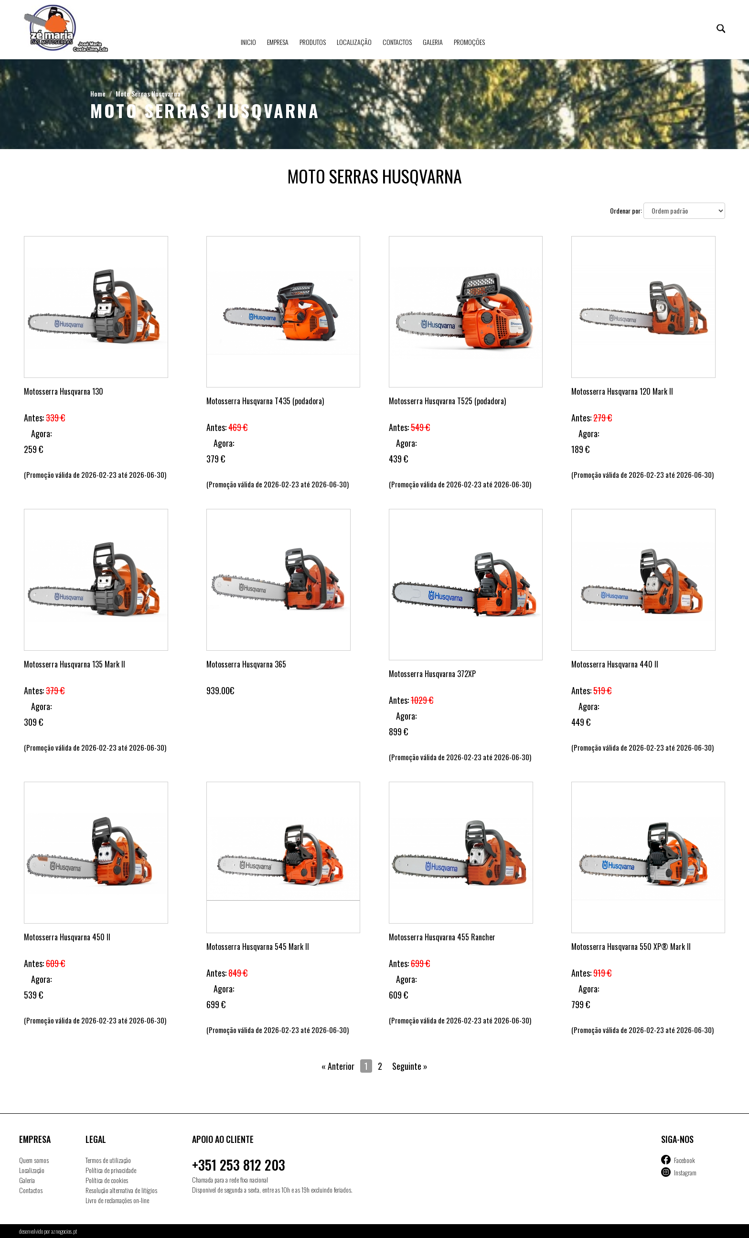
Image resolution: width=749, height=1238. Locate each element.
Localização (354, 42)
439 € (398, 458)
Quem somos (34, 1160)
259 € (33, 449)
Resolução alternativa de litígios (121, 1190)
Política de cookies (107, 1180)
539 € (33, 995)
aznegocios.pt (64, 1231)
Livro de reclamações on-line (117, 1200)
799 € (580, 1004)
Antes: (44, 417)
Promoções (469, 42)
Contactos (397, 42)
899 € (398, 731)
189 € (580, 449)
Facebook (684, 1160)
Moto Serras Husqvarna (148, 93)
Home (98, 93)
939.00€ (220, 690)
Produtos (313, 42)
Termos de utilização (108, 1160)
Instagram (685, 1172)
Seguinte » (410, 1066)
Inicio (248, 42)
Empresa (278, 42)
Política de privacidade (111, 1170)
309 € (33, 722)
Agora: (41, 433)
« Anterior (337, 1066)
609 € (398, 995)
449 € (580, 722)
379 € (215, 458)
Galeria (433, 42)
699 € (215, 1004)
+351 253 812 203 (238, 1164)
